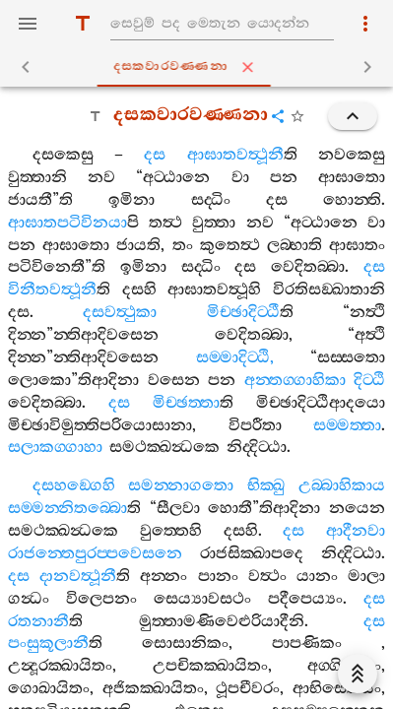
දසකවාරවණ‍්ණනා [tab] (200, 67)
